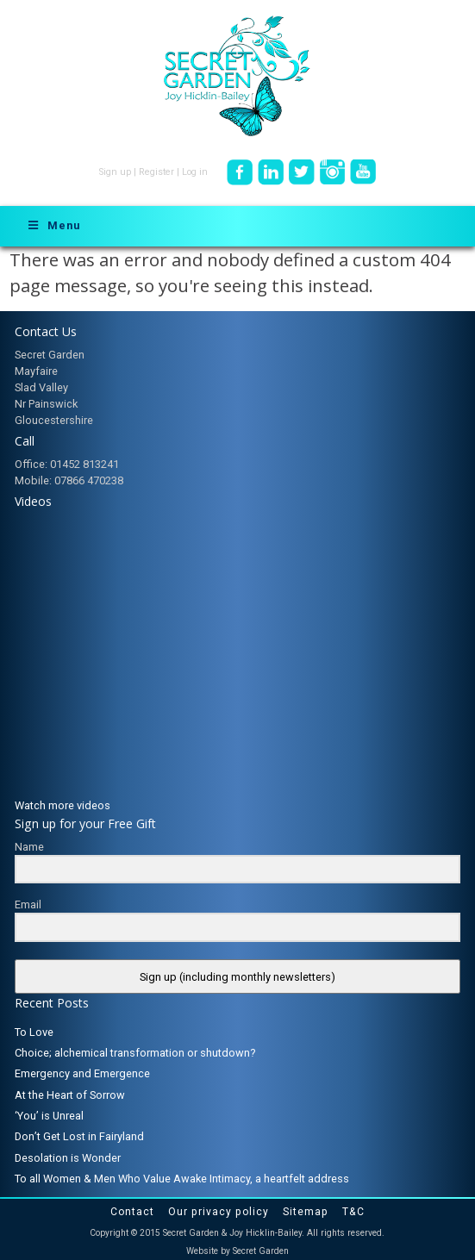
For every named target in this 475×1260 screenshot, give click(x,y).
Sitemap (305, 1212)
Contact (132, 1212)
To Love (34, 1032)
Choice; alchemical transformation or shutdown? (135, 1052)
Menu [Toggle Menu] (53, 225)
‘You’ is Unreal (49, 1115)
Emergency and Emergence (82, 1073)
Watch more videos (62, 805)
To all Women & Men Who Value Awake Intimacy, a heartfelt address (182, 1178)
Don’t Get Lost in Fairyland (79, 1136)
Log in (195, 172)
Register (156, 172)
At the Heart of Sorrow (70, 1094)
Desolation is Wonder (68, 1157)
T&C (353, 1212)
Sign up (115, 172)
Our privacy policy (218, 1212)
